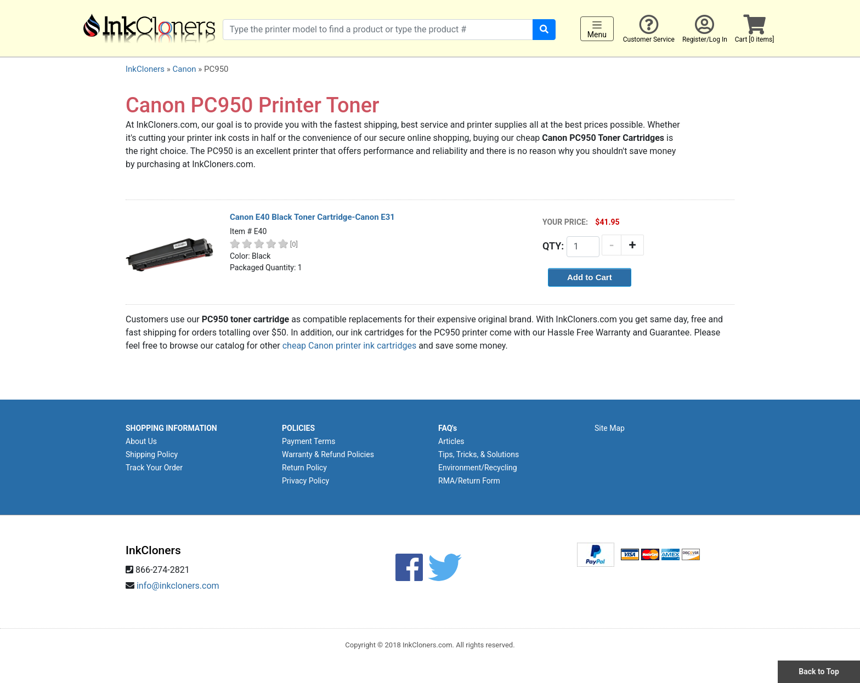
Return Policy (304, 467)
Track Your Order (154, 467)
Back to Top (819, 671)
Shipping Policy (152, 454)
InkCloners (145, 69)
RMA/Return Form (469, 480)
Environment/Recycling (477, 467)
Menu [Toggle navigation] (597, 29)
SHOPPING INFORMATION (171, 428)
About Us (141, 441)
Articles (451, 441)
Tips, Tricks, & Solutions (478, 454)
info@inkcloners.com (178, 585)
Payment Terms (308, 441)
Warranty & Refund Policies (328, 454)
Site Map (610, 428)
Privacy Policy (305, 480)
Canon (184, 69)
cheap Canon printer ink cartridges (349, 345)
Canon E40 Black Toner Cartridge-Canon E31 (312, 217)
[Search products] (378, 29)
